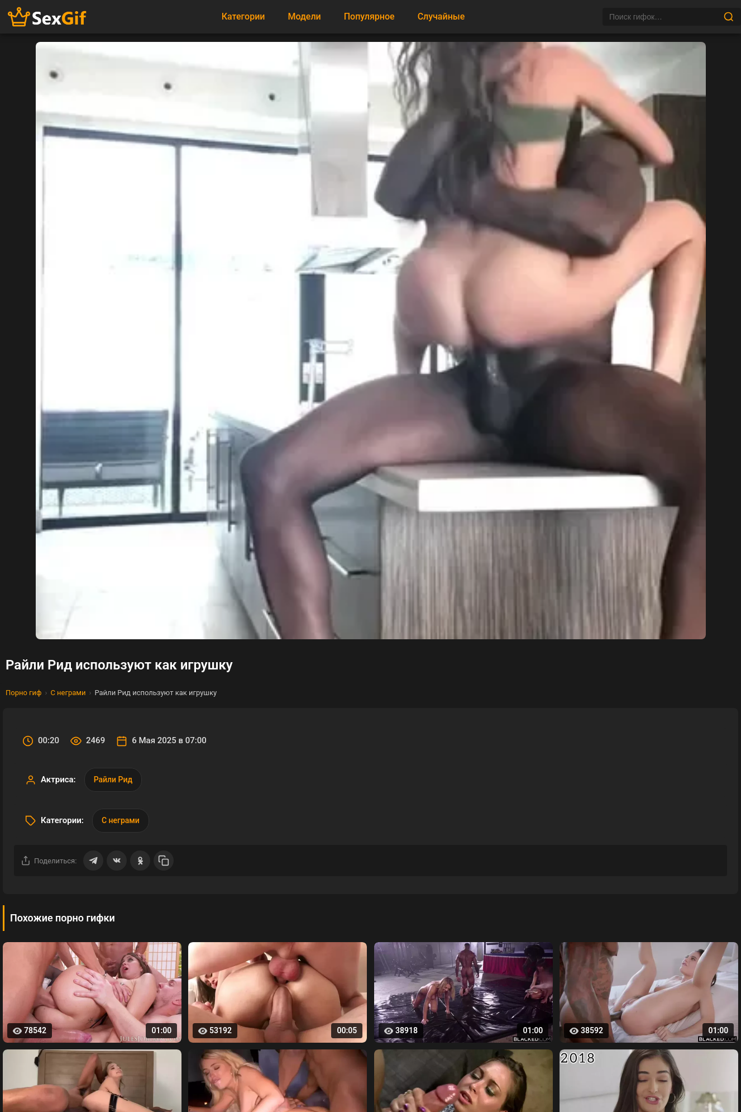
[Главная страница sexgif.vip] (47, 17)
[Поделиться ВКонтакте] (117, 860)
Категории (243, 16)
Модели (304, 16)
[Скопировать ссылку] (164, 860)
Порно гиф (24, 692)
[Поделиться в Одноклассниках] (140, 860)
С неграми (67, 692)
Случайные (441, 16)
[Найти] (729, 17)
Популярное (369, 16)
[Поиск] (663, 17)
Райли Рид (113, 779)
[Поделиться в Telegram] (93, 860)
